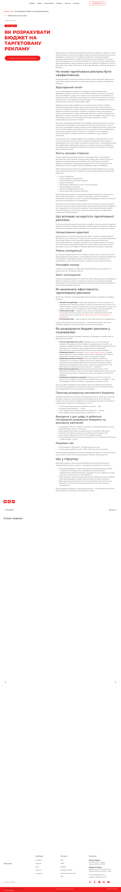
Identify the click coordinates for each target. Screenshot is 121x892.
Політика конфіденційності (13, 889)
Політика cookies (112, 889)
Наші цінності (49, 3)
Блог (12, 11)
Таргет (12, 26)
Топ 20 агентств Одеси (9, 882)
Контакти (76, 3)
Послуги (59, 3)
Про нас (67, 3)
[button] (5, 501)
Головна (32, 3)
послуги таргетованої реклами (95, 352)
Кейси (39, 3)
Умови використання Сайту (65, 889)
